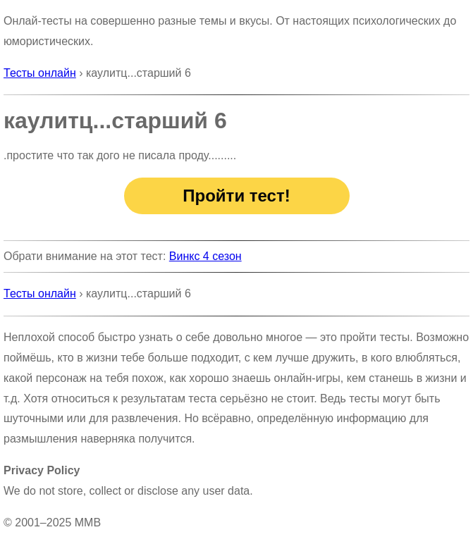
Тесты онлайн (40, 73)
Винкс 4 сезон (205, 256)
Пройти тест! (236, 195)
